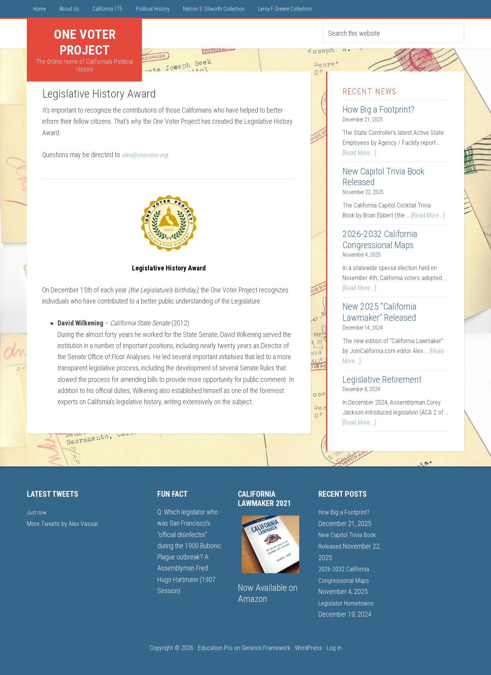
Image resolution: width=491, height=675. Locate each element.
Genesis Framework (266, 646)
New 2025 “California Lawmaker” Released (380, 312)
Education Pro (215, 646)
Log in (334, 646)
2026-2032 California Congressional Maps (380, 239)
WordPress (308, 646)
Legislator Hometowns (348, 602)
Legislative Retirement (382, 379)
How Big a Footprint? (378, 109)
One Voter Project (84, 42)
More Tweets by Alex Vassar (64, 523)
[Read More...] (359, 152)
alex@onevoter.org (146, 155)
